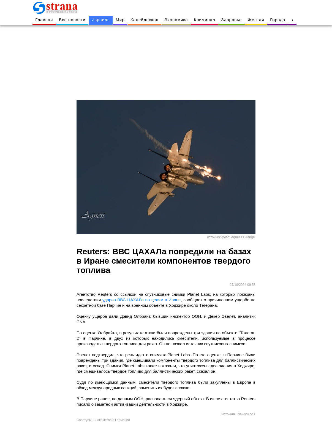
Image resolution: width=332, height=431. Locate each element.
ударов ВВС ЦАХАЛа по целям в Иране (141, 299)
